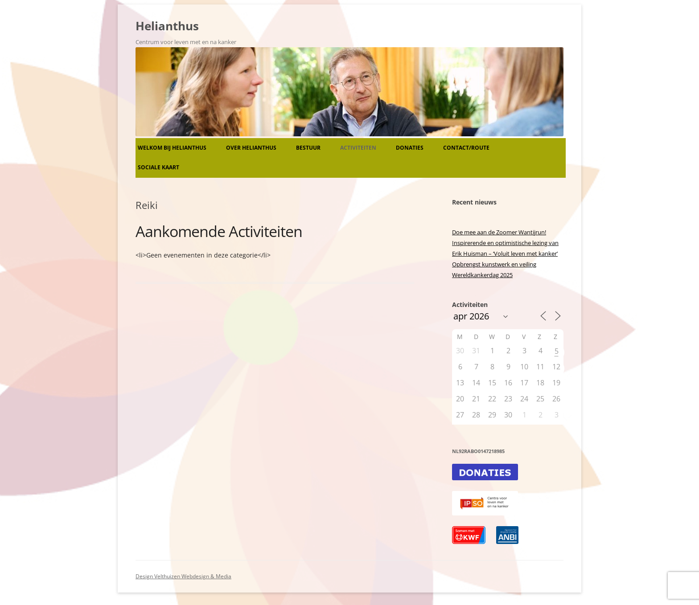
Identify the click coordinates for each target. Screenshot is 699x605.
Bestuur (308, 147)
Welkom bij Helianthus (172, 147)
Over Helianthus (251, 147)
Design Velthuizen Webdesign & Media (183, 576)
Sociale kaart (158, 167)
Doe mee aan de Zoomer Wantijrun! (499, 232)
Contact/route (466, 147)
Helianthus (167, 26)
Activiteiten (358, 147)
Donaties (410, 147)
